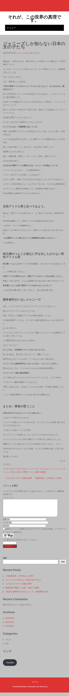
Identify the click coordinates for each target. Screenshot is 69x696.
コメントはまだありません (28, 53)
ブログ (6, 469)
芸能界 (43, 472)
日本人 (19, 472)
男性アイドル (28, 472)
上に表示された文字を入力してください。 (21, 543)
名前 (6, 523)
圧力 (13, 472)
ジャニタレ (44, 469)
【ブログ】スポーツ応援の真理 (17, 478)
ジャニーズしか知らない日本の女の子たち (23, 583)
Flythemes (52, 690)
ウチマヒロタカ (21, 469)
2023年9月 (9, 622)
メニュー (11, 27)
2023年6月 (9, 629)
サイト (6, 529)
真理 (37, 472)
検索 (5, 561)
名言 (7, 647)
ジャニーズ (34, 469)
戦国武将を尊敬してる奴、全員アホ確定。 (23, 591)
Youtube (10, 666)
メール (7, 526)
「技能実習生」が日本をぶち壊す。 (49, 478)
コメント (8, 497)
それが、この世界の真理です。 (34, 18)
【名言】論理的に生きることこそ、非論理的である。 (27, 595)
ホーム (35, 685)
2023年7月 (9, 626)
